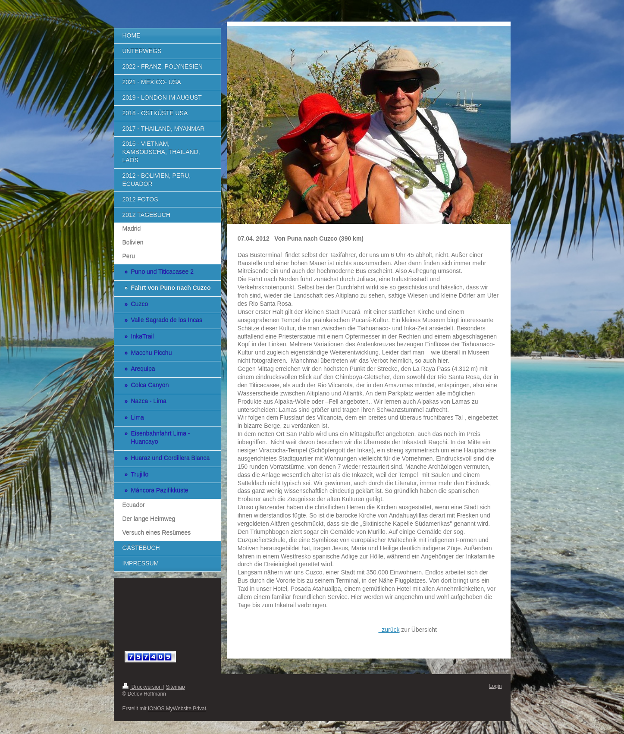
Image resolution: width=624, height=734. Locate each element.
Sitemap (175, 687)
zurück (388, 629)
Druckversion (142, 687)
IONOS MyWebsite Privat (177, 709)
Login (495, 686)
